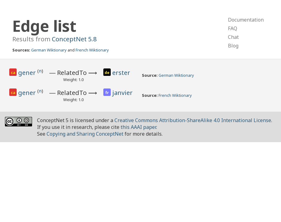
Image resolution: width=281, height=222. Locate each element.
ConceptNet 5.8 (74, 39)
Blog (233, 45)
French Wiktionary (92, 50)
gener (27, 72)
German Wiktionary (49, 50)
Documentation (246, 19)
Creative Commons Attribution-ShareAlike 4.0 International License (192, 120)
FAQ (232, 28)
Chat (233, 37)
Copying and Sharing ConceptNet (85, 133)
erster (121, 72)
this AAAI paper (138, 127)
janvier (122, 92)
